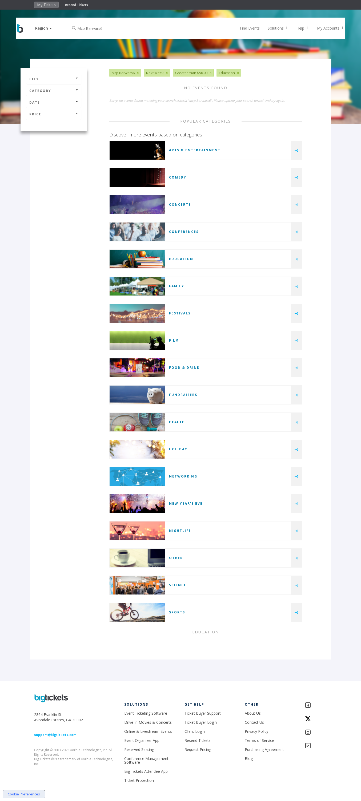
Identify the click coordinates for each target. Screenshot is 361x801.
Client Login (194, 731)
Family (176, 286)
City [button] (53, 79)
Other (176, 558)
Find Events (245, 28)
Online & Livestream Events (148, 731)
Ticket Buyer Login (200, 722)
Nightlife (180, 530)
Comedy (177, 177)
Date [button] (53, 102)
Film (174, 340)
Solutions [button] (273, 28)
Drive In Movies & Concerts (148, 722)
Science (177, 585)
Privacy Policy (256, 731)
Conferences (184, 231)
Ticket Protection (139, 780)
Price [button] (53, 114)
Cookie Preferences (24, 794)
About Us (253, 713)
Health (177, 422)
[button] (48, 28)
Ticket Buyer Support (202, 713)
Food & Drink (184, 367)
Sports (177, 612)
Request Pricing (197, 749)
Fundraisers (183, 395)
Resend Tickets (76, 5)
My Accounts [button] (326, 28)
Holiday (178, 449)
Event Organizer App (141, 740)
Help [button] (298, 28)
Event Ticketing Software (145, 713)
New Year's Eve (186, 503)
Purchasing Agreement (264, 749)
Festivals (180, 313)
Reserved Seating (139, 749)
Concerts (180, 204)
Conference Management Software (146, 760)
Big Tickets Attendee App (146, 771)
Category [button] (53, 90)
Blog (249, 758)
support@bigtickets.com (55, 735)
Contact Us (254, 722)
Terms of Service (259, 740)
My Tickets (46, 4)
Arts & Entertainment (194, 150)
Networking (183, 476)
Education (181, 259)
